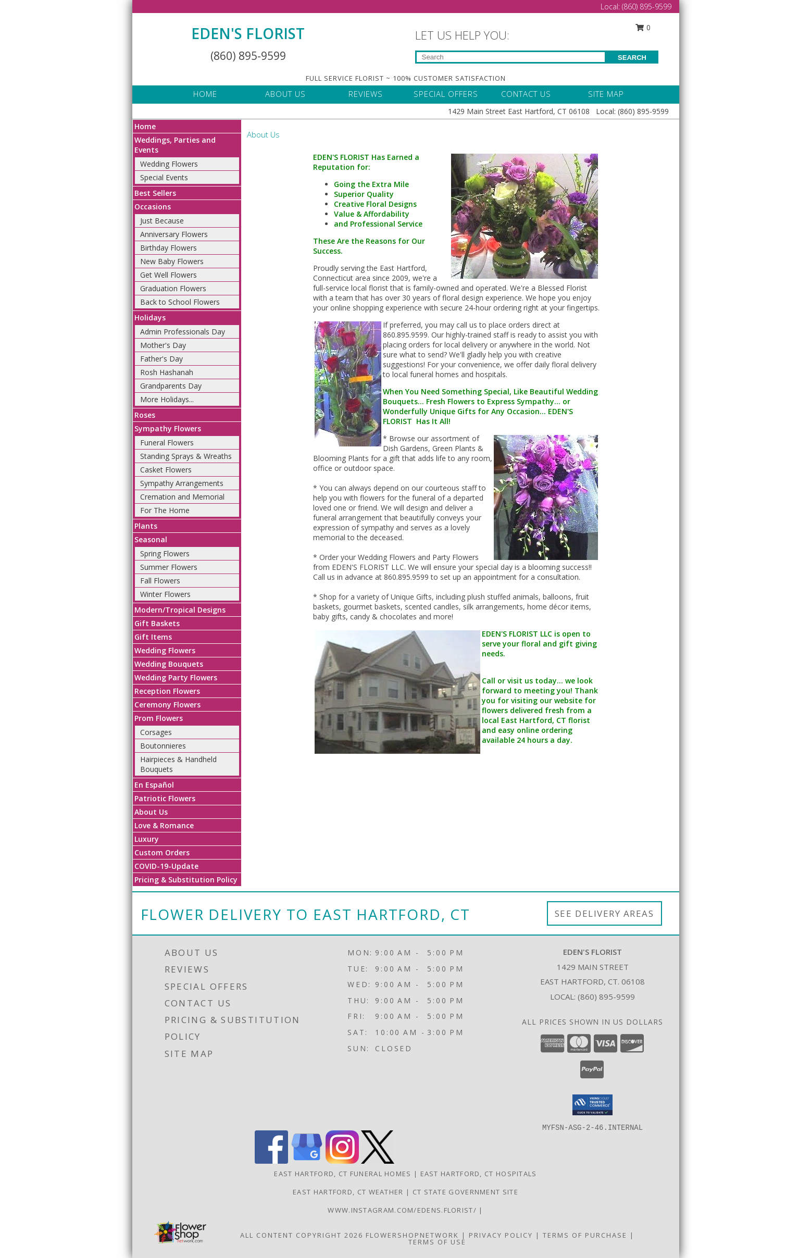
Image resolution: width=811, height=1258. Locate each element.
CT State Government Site (465, 1192)
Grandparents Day (171, 386)
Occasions (152, 206)
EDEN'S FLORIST (248, 33)
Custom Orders (162, 852)
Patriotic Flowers (164, 798)
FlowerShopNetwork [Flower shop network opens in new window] (412, 1235)
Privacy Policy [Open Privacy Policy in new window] (501, 1235)
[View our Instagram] (342, 1161)
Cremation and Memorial (182, 497)
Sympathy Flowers (167, 428)
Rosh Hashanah (166, 372)
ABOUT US (285, 94)
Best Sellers (155, 193)
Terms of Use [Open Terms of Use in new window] (437, 1242)
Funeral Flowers (167, 442)
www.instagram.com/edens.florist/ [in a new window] (403, 1210)
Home (145, 126)
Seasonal (150, 539)
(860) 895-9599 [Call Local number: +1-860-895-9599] (646, 6)
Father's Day (161, 359)
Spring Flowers (165, 553)
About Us (151, 812)
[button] (592, 1104)
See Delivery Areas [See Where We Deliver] (604, 913)
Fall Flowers (160, 581)
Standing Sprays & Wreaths (186, 456)
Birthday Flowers (168, 248)
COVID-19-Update (166, 866)
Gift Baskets (157, 623)
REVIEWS (365, 94)
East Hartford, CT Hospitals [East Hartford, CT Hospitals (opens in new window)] (478, 1173)
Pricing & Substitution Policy (186, 880)
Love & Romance (164, 825)
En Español (154, 785)
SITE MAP (606, 94)
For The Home (165, 510)
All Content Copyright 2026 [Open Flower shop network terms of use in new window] (301, 1235)
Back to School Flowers (180, 302)
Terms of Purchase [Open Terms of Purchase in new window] (585, 1235)
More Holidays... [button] (167, 399)
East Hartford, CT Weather (348, 1192)
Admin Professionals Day (182, 332)
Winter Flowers (165, 594)
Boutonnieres (163, 746)
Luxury (146, 839)
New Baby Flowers (172, 261)
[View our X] (377, 1161)
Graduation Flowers (173, 288)
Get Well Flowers (168, 275)
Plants (145, 526)
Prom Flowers (158, 718)
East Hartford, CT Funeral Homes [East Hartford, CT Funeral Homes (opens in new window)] (342, 1173)
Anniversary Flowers (174, 234)
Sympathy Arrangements (181, 483)
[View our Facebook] (271, 1161)
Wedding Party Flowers (175, 677)
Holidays (150, 317)
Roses (144, 415)
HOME (205, 94)
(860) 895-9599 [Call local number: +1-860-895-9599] (606, 996)
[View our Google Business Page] (306, 1161)
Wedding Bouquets (168, 664)
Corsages (156, 732)
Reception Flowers (167, 691)
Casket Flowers (166, 470)
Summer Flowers (168, 567)
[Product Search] (510, 57)
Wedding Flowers (169, 164)
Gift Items (153, 637)
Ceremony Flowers (167, 704)
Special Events (164, 177)
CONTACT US (526, 94)
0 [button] (643, 27)
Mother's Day (163, 345)
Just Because (162, 221)
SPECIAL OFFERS (446, 94)
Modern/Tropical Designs (180, 610)
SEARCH (632, 57)
